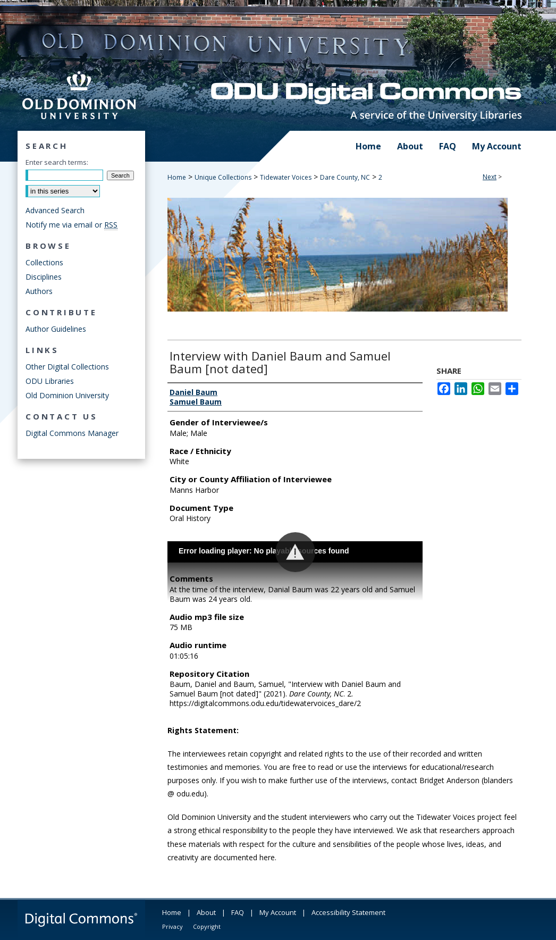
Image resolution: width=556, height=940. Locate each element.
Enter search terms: (57, 162)
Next (489, 176)
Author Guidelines (56, 329)
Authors (39, 291)
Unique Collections (223, 177)
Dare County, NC (345, 177)
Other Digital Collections (67, 367)
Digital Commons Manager (72, 433)
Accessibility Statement (348, 912)
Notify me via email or (71, 225)
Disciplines (44, 277)
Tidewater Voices (285, 177)
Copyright (207, 926)
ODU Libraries (50, 381)
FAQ (237, 912)
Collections (44, 262)
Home (176, 177)
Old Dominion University (67, 395)
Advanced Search (55, 210)
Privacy (172, 926)
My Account (277, 912)
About (206, 912)
